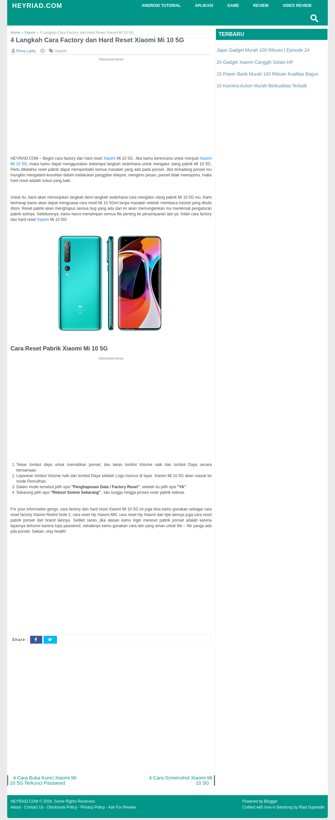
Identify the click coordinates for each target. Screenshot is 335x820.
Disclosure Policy (62, 809)
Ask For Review (122, 809)
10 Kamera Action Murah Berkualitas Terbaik (262, 85)
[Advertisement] (111, 109)
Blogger (270, 803)
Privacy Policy (92, 809)
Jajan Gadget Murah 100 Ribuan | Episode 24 (263, 50)
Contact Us (34, 809)
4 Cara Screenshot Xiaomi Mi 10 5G (179, 781)
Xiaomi (61, 51)
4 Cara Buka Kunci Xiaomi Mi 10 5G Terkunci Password (44, 781)
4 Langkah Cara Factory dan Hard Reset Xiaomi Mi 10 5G (102, 40)
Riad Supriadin (312, 809)
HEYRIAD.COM (37, 5)
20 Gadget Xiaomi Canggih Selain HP (255, 62)
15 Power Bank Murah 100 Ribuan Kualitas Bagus (267, 74)
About (15, 809)
